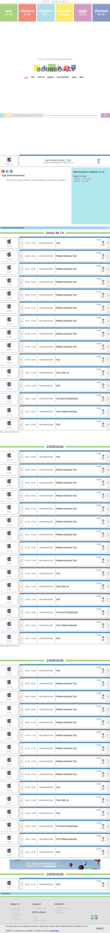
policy (36, 918)
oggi (83, 12)
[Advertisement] (40, 39)
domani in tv (16, 919)
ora (8, 12)
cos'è (35, 916)
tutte (26, 77)
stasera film (15, 913)
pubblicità (59, 910)
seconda (64, 12)
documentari (63, 77)
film (33, 77)
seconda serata (16, 915)
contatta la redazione (62, 908)
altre (81, 77)
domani (101, 12)
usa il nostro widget (40, 908)
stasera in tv (16, 908)
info (98, 239)
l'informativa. (54, 931)
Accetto (99, 928)
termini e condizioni (40, 921)
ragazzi (50, 77)
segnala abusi (60, 913)
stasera (27, 12)
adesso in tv (15, 910)
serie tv (41, 77)
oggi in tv (15, 917)
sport (74, 77)
